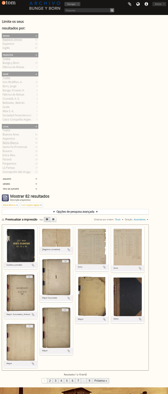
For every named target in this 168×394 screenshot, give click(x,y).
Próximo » (100, 381)
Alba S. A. (8, 112)
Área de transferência (130, 4)
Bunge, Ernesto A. (13, 91)
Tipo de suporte (11, 189)
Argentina (8, 139)
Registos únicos (12, 40)
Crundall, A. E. (11, 99)
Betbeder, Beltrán (13, 103)
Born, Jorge (9, 87)
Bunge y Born (10, 63)
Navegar (71, 3)
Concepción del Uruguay (17, 172)
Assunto (7, 179)
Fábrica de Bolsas (13, 68)
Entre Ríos (8, 156)
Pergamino (9, 164)
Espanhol (8, 44)
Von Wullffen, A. (12, 83)
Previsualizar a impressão (19, 219)
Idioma (138, 4)
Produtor (8, 55)
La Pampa (8, 168)
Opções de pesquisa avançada (75, 211)
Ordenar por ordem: (104, 219)
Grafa (5, 107)
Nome (5, 74)
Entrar (158, 3)
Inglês (6, 48)
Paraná (6, 160)
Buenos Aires (10, 135)
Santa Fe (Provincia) (14, 147)
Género (6, 184)
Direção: (129, 219)
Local (6, 126)
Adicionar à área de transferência (33, 265)
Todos (6, 59)
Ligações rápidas (146, 4)
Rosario (7, 152)
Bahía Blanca (10, 143)
